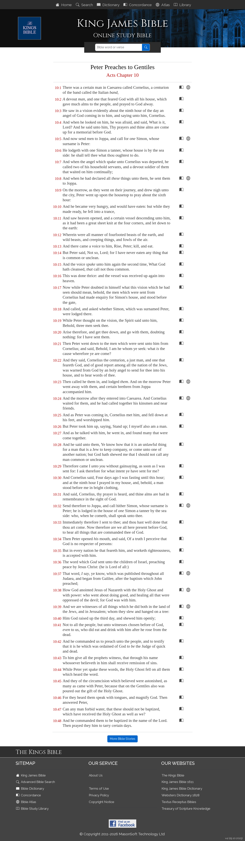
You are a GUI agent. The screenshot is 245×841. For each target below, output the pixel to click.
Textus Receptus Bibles (179, 802)
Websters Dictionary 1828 (180, 795)
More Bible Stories (122, 739)
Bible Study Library (32, 808)
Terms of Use (99, 788)
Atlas (163, 5)
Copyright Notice (101, 802)
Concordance (138, 5)
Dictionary (108, 5)
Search (85, 5)
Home (64, 5)
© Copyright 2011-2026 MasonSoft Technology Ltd (122, 834)
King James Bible (31, 775)
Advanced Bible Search (36, 782)
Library (183, 5)
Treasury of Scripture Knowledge (186, 808)
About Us (96, 775)
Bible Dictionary (30, 788)
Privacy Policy (99, 795)
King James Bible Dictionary (182, 788)
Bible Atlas (26, 802)
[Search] (118, 47)
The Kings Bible (173, 775)
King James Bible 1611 (178, 782)
